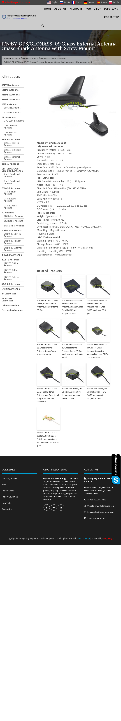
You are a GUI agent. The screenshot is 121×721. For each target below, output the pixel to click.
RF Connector (9, 293)
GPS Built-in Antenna (14, 121)
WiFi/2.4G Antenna (11, 230)
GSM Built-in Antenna (10, 192)
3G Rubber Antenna (13, 221)
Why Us (5, 484)
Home (47, 8)
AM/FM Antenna (10, 85)
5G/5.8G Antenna (11, 284)
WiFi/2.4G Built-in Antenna (12, 235)
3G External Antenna (14, 225)
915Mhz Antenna (12, 112)
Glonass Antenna (30, 58)
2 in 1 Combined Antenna (12, 175)
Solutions (111, 8)
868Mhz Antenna (12, 107)
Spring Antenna (10, 90)
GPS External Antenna (10, 133)
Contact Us (111, 17)
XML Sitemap (84, 538)
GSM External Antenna (10, 206)
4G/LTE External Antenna (11, 278)
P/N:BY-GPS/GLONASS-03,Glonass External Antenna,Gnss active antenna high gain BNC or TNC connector (98, 351)
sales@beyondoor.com (16, 2)
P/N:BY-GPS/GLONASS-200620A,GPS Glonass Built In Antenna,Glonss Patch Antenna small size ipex (47, 439)
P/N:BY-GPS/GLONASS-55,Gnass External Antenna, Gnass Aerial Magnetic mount (47, 349)
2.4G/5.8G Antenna (12, 255)
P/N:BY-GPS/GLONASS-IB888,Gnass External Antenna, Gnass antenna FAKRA (47, 305)
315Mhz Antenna (11, 94)
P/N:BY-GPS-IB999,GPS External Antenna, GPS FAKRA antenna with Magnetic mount (97, 393)
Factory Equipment (10, 496)
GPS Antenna (9, 117)
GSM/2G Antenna (11, 188)
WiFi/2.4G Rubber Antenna (12, 242)
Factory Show (8, 490)
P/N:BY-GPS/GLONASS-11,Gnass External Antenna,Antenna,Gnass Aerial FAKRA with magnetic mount (72, 306)
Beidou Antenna (10, 164)
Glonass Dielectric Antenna (12, 151)
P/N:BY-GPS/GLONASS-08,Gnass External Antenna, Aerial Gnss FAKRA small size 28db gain (97, 306)
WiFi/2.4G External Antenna (13, 249)
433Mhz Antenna (11, 99)
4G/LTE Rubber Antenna (11, 271)
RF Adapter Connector (7, 299)
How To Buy (93, 8)
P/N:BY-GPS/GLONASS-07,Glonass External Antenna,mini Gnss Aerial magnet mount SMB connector (48, 394)
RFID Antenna (9, 104)
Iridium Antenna (11, 289)
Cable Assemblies (11, 305)
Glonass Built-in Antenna (11, 144)
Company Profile (9, 478)
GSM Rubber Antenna (10, 199)
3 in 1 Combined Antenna (12, 182)
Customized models (12, 310)
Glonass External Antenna (53, 58)
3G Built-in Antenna (13, 216)
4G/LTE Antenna (10, 259)
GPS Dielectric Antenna (10, 126)
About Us (60, 8)
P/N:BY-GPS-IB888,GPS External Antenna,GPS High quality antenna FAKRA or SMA (72, 393)
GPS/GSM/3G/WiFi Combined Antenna (12, 169)
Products (76, 8)
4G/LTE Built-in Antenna (11, 264)
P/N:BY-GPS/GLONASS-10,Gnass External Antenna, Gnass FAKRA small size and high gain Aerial (72, 351)
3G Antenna (8, 212)
